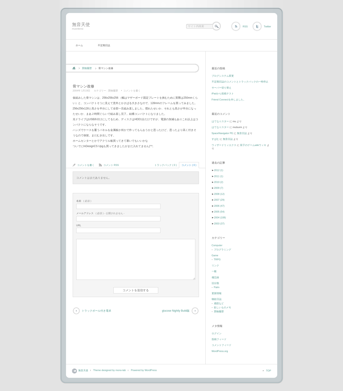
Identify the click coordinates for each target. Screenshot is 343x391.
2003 (219, 223)
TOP (268, 370)
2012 (218, 170)
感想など (219, 303)
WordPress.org (220, 351)
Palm (216, 287)
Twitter (267, 26)
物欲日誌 (217, 299)
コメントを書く (132, 90)
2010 (218, 182)
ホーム (79, 45)
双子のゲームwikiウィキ (253, 145)
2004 (220, 217)
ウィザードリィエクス (224, 145)
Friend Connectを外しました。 (229, 99)
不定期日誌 (104, 45)
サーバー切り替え (221, 87)
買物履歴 (87, 68)
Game (215, 255)
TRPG (217, 259)
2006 (219, 205)
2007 (219, 199)
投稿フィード (219, 339)
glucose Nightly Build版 (176, 310)
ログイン (217, 333)
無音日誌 (242, 133)
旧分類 (215, 283)
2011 (218, 176)
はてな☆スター (220, 121)
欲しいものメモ (222, 307)
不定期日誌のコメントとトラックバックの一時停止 (240, 81)
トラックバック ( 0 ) (165, 165)
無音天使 (81, 24)
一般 (214, 271)
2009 (218, 188)
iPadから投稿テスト (223, 93)
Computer (217, 245)
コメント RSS (111, 165)
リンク (215, 265)
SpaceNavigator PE (222, 133)
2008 (219, 194)
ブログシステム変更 (223, 75)
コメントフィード (221, 345)
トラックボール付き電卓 (96, 310)
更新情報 (217, 293)
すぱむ (215, 139)
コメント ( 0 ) (188, 165)
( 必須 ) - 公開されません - (100, 213)
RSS (245, 26)
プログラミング (222, 249)
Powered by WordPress (144, 370)
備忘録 (215, 277)
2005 (219, 211)
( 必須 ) (83, 201)
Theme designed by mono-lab (109, 370)
